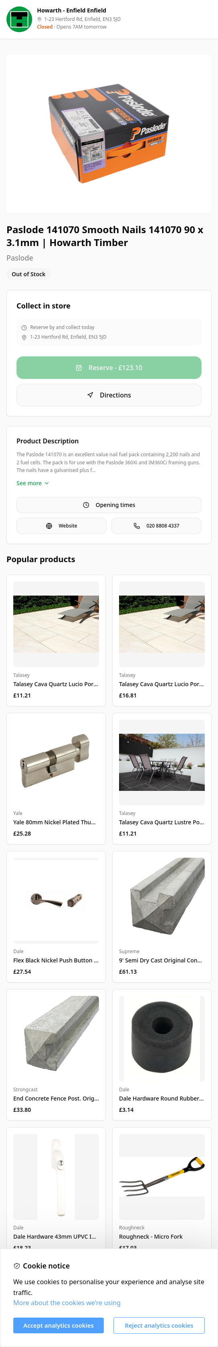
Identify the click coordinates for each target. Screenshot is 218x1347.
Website (61, 525)
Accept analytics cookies (58, 1325)
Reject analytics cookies (159, 1325)
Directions (109, 395)
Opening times (109, 505)
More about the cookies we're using (67, 1302)
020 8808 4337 (156, 525)
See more (33, 483)
